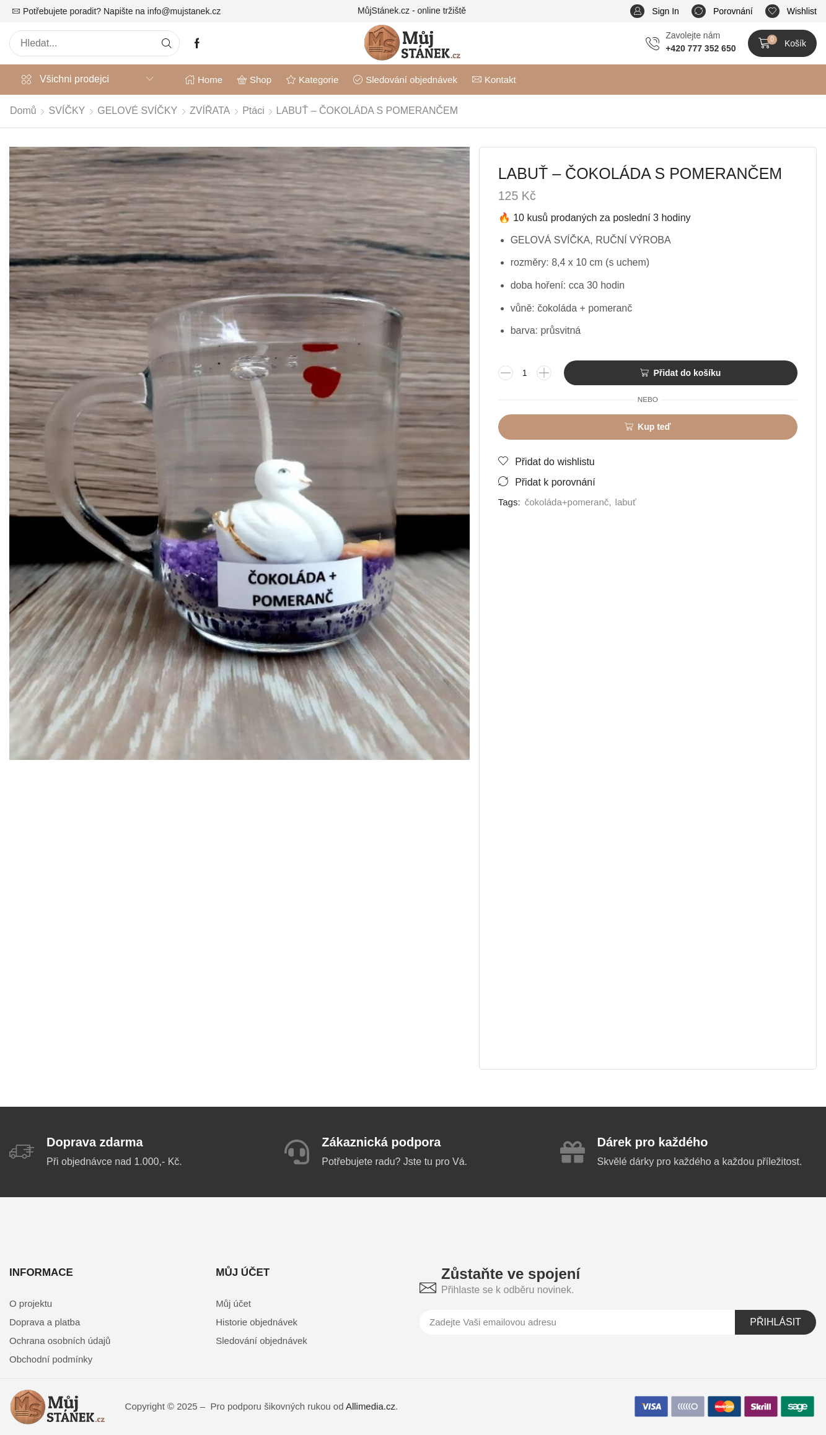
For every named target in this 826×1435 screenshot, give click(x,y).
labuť (625, 502)
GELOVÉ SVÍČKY (137, 110)
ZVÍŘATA (210, 110)
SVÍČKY (67, 110)
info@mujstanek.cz (184, 11)
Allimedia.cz (370, 1406)
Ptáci (253, 110)
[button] (654, 11)
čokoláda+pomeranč (567, 502)
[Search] (166, 43)
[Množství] (525, 373)
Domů (23, 110)
